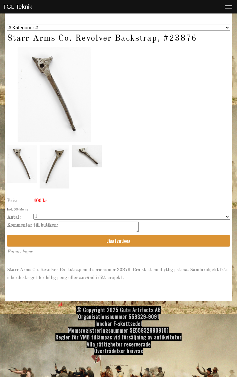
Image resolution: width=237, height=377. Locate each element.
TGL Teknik (17, 7)
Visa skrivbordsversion (119, 366)
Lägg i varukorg (118, 243)
